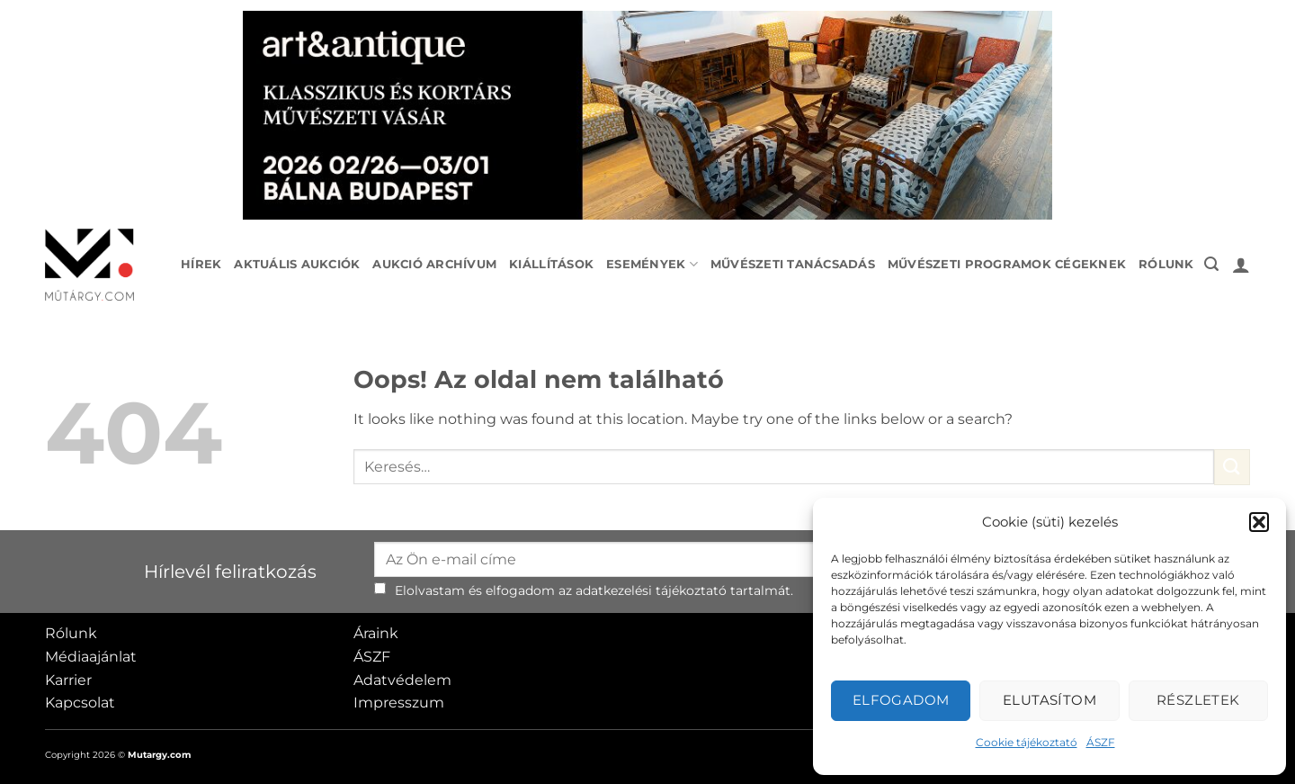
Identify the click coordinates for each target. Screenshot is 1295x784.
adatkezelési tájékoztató (651, 590)
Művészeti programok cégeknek (1007, 264)
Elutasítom (1050, 699)
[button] (1259, 522)
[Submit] (1232, 466)
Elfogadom (901, 699)
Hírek (201, 264)
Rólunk (1166, 264)
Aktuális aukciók (297, 264)
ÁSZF (1100, 742)
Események (652, 264)
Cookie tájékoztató (1026, 742)
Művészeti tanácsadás (792, 264)
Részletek (1198, 699)
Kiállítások (551, 264)
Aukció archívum (434, 264)
